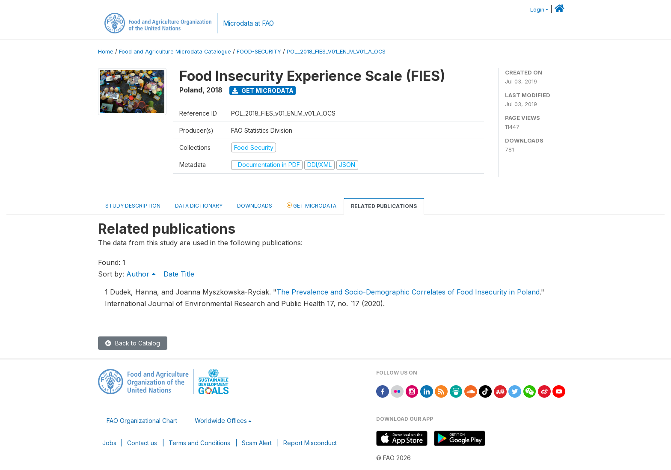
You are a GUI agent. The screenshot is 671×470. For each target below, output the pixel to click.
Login (537, 9)
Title (187, 274)
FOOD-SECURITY (259, 51)
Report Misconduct (310, 442)
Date (170, 274)
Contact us (142, 442)
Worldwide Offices (221, 420)
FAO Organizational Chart (142, 420)
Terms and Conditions (199, 442)
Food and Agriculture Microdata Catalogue (175, 51)
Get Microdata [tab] (311, 205)
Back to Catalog (132, 343)
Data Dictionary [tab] (199, 205)
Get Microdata (263, 90)
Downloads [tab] (254, 205)
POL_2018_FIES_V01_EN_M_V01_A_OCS (336, 51)
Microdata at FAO (248, 23)
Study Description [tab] (132, 205)
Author (142, 274)
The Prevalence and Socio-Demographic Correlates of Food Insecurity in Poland (408, 292)
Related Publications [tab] (384, 206)
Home (105, 51)
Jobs (109, 442)
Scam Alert (257, 442)
